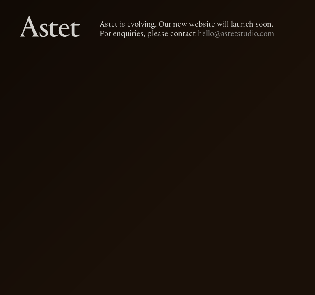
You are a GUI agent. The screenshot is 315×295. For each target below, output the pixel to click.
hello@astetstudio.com (236, 34)
